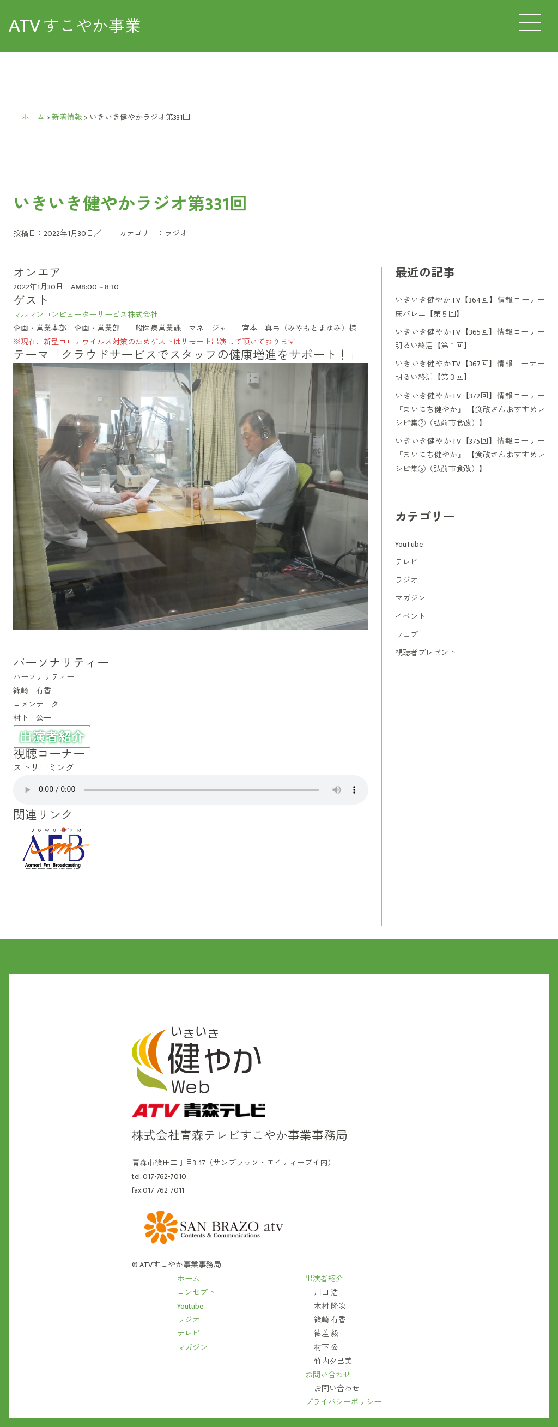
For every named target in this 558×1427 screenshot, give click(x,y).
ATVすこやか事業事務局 (180, 1265)
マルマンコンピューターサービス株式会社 (85, 315)
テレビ (406, 562)
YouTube (409, 544)
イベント (410, 616)
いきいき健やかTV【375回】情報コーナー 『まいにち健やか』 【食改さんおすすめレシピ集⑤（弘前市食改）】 (470, 455)
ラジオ (176, 233)
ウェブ (406, 634)
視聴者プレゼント (425, 652)
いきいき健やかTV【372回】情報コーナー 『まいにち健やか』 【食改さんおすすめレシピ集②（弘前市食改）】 (470, 410)
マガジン (410, 598)
